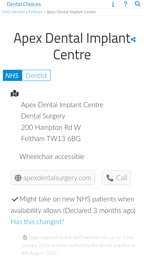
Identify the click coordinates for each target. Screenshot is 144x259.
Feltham (36, 11)
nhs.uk (108, 237)
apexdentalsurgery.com (53, 177)
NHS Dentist (13, 11)
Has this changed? (37, 221)
